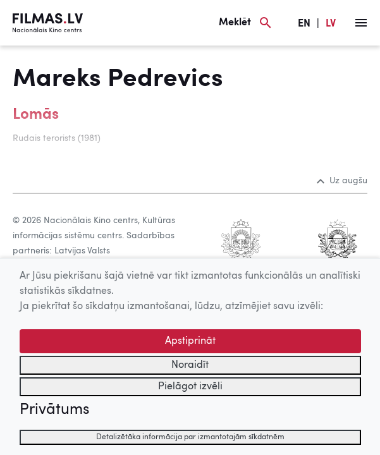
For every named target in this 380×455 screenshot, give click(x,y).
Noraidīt (190, 365)
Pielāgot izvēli (190, 387)
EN (304, 24)
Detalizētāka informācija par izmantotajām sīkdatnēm (190, 437)
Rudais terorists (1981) (57, 138)
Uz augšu (342, 180)
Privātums (54, 410)
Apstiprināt (190, 341)
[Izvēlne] (361, 22)
